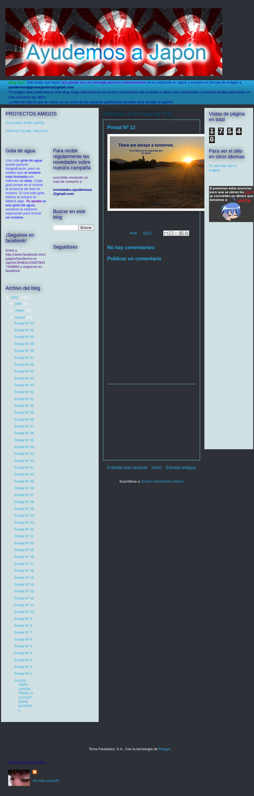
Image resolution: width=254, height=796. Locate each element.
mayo (20, 310)
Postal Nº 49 (24, 344)
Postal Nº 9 (23, 619)
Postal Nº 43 (24, 385)
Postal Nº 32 (24, 461)
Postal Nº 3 (23, 660)
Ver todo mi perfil (46, 781)
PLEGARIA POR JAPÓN (25, 123)
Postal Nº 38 (24, 420)
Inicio (156, 467)
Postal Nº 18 (24, 557)
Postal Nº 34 (24, 447)
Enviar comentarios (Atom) (163, 481)
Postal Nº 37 (24, 426)
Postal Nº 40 (24, 406)
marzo (20, 317)
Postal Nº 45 (24, 371)
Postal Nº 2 (23, 667)
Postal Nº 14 (24, 584)
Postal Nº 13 (24, 591)
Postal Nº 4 (23, 653)
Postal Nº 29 (24, 481)
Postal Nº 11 (24, 605)
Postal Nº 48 (24, 351)
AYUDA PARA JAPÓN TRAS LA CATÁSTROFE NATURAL (23, 695)
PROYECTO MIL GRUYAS (27, 131)
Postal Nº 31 (24, 468)
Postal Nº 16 (24, 571)
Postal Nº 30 (24, 474)
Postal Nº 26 (24, 502)
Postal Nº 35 (24, 440)
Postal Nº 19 (24, 550)
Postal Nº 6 (23, 639)
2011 (15, 298)
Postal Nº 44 (24, 378)
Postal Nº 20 (24, 543)
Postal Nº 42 (24, 392)
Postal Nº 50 (24, 337)
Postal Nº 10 (24, 612)
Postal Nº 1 (23, 674)
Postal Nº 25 (24, 509)
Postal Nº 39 (24, 412)
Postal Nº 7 (23, 632)
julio (18, 303)
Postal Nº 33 (24, 454)
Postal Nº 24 (24, 515)
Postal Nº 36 (24, 433)
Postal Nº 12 (24, 598)
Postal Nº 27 (24, 495)
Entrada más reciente (127, 467)
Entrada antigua (180, 467)
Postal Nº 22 (24, 529)
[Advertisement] (151, 422)
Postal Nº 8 (23, 626)
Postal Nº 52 (24, 323)
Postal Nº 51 (24, 330)
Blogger (165, 749)
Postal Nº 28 (24, 488)
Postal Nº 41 (24, 399)
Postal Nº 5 (23, 646)
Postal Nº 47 (24, 358)
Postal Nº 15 (24, 578)
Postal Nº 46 (24, 364)
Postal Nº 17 (24, 564)
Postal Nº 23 (24, 523)
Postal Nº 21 (24, 536)
